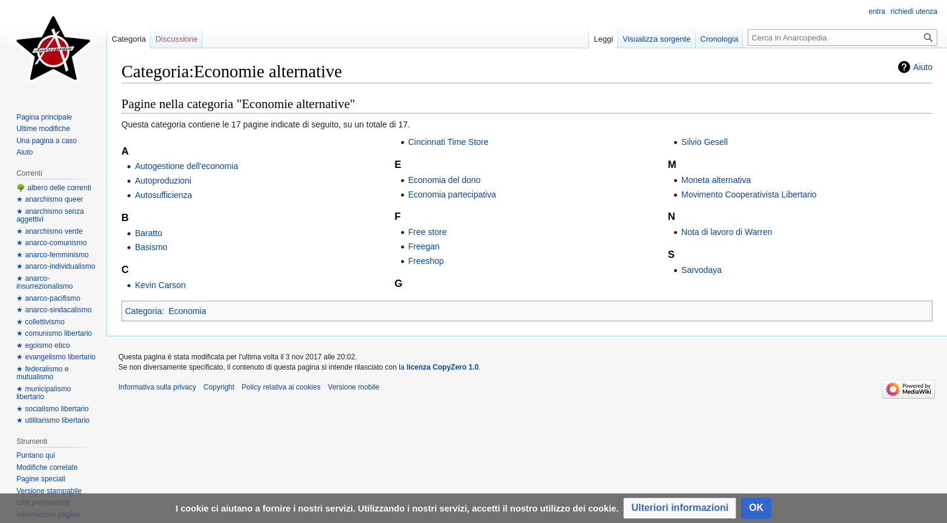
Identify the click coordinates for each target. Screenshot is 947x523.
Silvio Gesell (704, 142)
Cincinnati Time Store (448, 142)
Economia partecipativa (452, 194)
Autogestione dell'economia (186, 166)
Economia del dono (444, 180)
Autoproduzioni (163, 180)
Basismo (151, 247)
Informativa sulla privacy (157, 387)
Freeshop (426, 261)
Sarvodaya (701, 270)
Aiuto (923, 67)
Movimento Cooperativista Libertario (749, 194)
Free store (427, 232)
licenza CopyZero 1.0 (442, 367)
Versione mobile (353, 387)
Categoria (143, 311)
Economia (187, 311)
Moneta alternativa (716, 180)
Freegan (424, 246)
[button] (679, 508)
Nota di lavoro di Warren (726, 232)
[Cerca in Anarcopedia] (842, 37)
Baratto (148, 233)
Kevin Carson (160, 285)
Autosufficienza (163, 195)
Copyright (219, 387)
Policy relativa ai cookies (281, 387)
